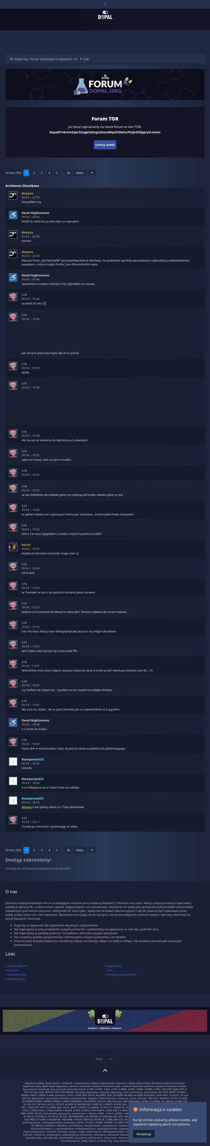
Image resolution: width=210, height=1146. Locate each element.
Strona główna (17, 966)
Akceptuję (143, 1134)
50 (68, 173)
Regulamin (114, 966)
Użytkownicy (16, 979)
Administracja (17, 974)
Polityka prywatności (121, 974)
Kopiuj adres (105, 145)
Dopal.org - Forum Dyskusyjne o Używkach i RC (46, 59)
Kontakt (12, 970)
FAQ (109, 970)
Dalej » (80, 173)
